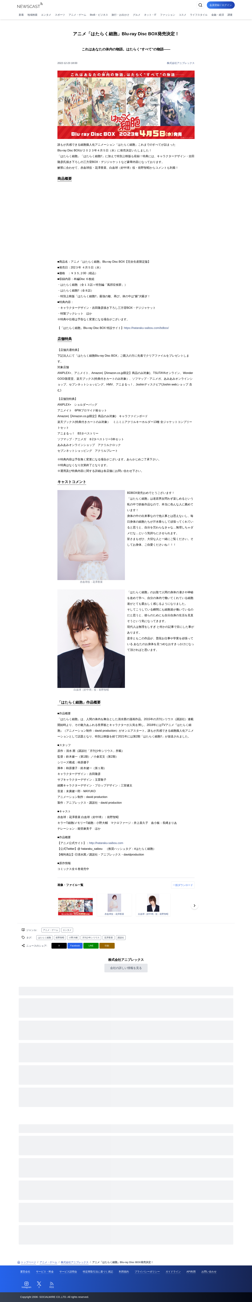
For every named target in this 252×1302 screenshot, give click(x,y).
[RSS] (51, 1285)
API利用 (191, 1271)
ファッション (167, 14)
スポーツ (60, 14)
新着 (21, 14)
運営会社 (25, 1271)
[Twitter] (39, 1285)
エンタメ (46, 14)
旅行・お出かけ (120, 14)
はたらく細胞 (44, 937)
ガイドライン (173, 1271)
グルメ (136, 14)
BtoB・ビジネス (99, 14)
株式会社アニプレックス (181, 63)
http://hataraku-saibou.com (106, 843)
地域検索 (32, 14)
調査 (230, 14)
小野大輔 (73, 937)
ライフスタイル (199, 14)
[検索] (200, 5)
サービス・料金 (45, 1271)
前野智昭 (60, 937)
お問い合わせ (209, 1271)
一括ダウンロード (183, 885)
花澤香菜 (108, 937)
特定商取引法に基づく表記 (98, 1271)
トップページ (26, 1262)
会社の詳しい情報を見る (126, 967)
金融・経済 (217, 14)
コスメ (182, 14)
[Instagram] (26, 1285)
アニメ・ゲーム (77, 14)
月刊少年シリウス (91, 937)
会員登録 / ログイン (221, 5)
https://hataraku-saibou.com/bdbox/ (146, 327)
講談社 (121, 937)
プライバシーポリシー (147, 1271)
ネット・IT (150, 14)
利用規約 (124, 1271)
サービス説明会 (68, 1271)
